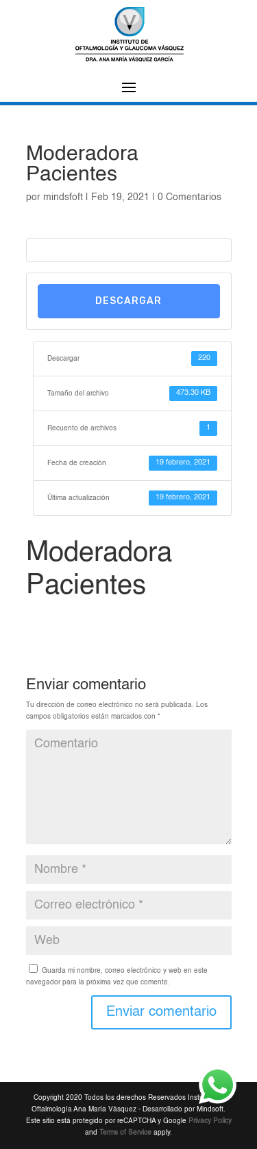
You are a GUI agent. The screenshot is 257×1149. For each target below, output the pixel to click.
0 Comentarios (189, 197)
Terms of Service (125, 1132)
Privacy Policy (210, 1121)
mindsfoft (63, 197)
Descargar (128, 301)
